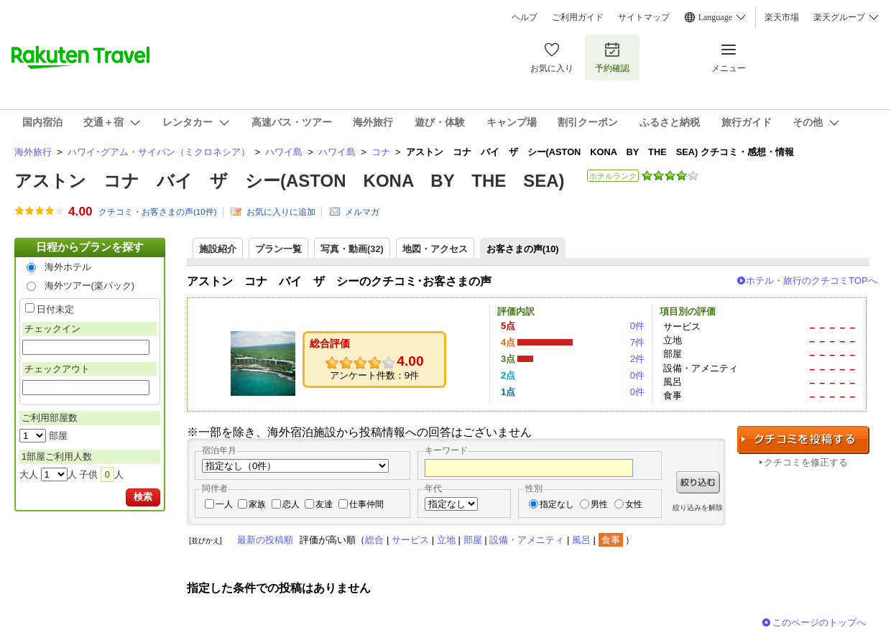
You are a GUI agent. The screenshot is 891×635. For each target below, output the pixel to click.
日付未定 (55, 309)
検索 (143, 496)
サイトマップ (644, 17)
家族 (257, 504)
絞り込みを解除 (698, 507)
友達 (324, 504)
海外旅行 (33, 152)
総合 (374, 539)
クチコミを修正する (806, 462)
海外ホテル (68, 266)
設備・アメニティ (526, 539)
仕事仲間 (366, 504)
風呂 (581, 539)
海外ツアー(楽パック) (90, 285)
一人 (224, 504)
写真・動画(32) (352, 249)
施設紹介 (217, 249)
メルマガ (362, 212)
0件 (637, 325)
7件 (637, 342)
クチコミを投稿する (803, 440)
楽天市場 (782, 17)
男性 (599, 504)
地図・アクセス (435, 249)
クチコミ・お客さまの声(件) (157, 212)
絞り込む (698, 482)
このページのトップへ (819, 622)
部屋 (472, 539)
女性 (633, 504)
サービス (410, 539)
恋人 (291, 504)
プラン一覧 (278, 249)
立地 (446, 539)
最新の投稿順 (265, 539)
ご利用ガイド (578, 17)
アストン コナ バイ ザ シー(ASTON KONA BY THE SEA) (289, 180)
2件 (637, 358)
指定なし (557, 504)
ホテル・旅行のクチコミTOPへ (811, 280)
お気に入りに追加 (280, 212)
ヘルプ (524, 17)
